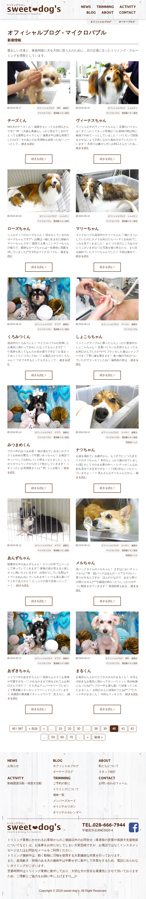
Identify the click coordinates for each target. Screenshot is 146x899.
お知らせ (13, 766)
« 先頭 (33, 728)
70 (71, 737)
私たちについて (109, 766)
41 (123, 728)
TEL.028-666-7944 (103, 825)
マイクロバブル (44, 113)
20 (69, 728)
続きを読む (28, 143)
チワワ (57, 324)
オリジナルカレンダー (67, 812)
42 (132, 728)
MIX (58, 108)
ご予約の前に (61, 783)
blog (91, 12)
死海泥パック (131, 442)
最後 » (98, 737)
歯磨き (66, 108)
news (86, 7)
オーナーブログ (127, 22)
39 (105, 728)
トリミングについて (66, 789)
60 (62, 737)
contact (127, 12)
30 (78, 728)
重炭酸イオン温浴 (61, 113)
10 (60, 728)
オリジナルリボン (64, 806)
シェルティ (132, 108)
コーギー (125, 432)
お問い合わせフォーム (113, 783)
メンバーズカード (64, 800)
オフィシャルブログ (100, 22)
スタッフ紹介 (107, 771)
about (107, 12)
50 (53, 737)
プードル (125, 324)
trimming (105, 7)
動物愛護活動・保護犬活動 (24, 783)
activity (128, 7)
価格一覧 (58, 794)
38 (96, 728)
